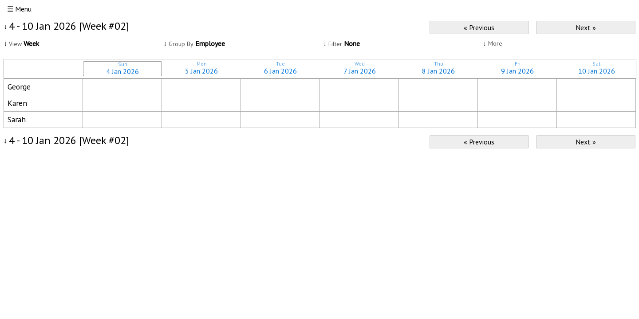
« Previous (479, 27)
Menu (23, 8)
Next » (586, 27)
